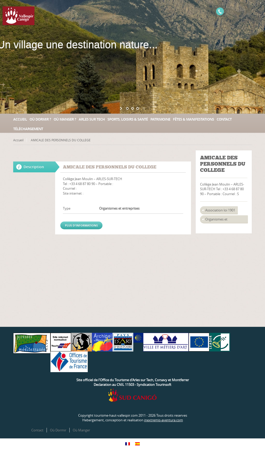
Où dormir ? (40, 119)
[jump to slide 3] (137, 108)
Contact (224, 119)
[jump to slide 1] (127, 108)
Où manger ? (65, 119)
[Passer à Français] (127, 443)
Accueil (20, 119)
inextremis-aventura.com (163, 420)
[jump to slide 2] (132, 108)
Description (34, 166)
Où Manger (81, 430)
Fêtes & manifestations (193, 119)
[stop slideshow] (143, 108)
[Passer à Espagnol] (137, 443)
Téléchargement (28, 128)
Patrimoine (160, 119)
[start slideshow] (121, 108)
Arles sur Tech (92, 119)
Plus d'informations (81, 225)
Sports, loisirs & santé (127, 119)
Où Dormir (58, 430)
